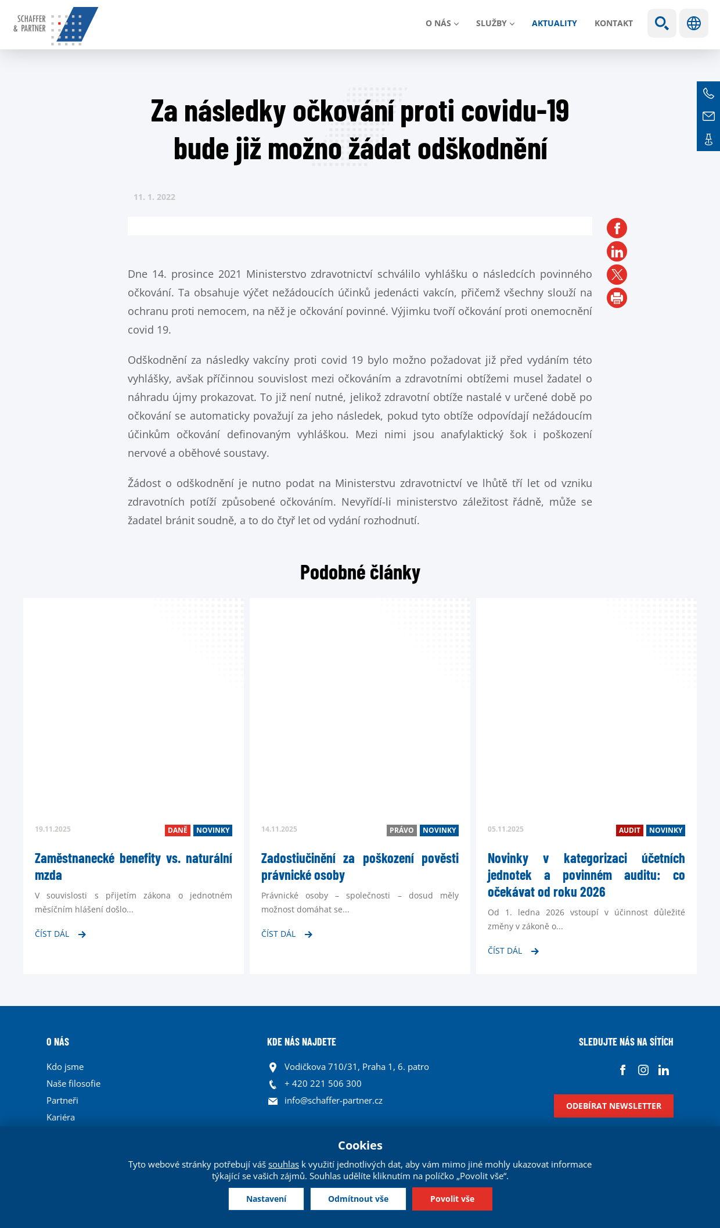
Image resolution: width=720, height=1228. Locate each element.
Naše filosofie (73, 1083)
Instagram (643, 1069)
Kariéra (60, 1117)
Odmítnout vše (358, 1198)
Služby (491, 22)
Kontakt (614, 22)
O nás (438, 22)
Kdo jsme (65, 1066)
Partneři (62, 1100)
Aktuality (554, 22)
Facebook (623, 1069)
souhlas (283, 1164)
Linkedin (663, 1069)
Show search (661, 23)
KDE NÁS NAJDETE (301, 1041)
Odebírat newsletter (613, 1105)
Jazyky (693, 23)
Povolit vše (452, 1198)
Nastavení (266, 1198)
